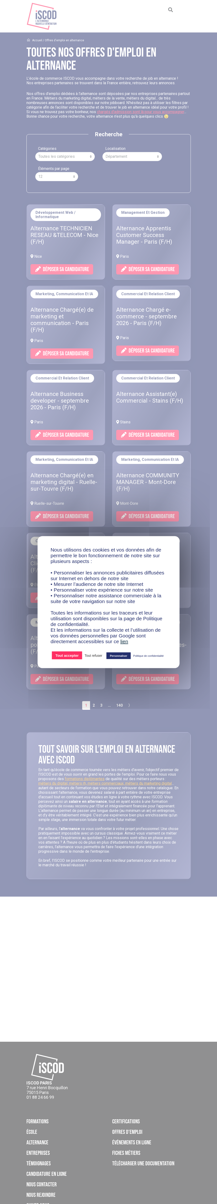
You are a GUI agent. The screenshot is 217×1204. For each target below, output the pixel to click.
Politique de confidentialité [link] (148, 655)
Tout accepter (67, 655)
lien (124, 641)
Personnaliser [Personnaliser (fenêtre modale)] (118, 655)
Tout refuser (93, 655)
